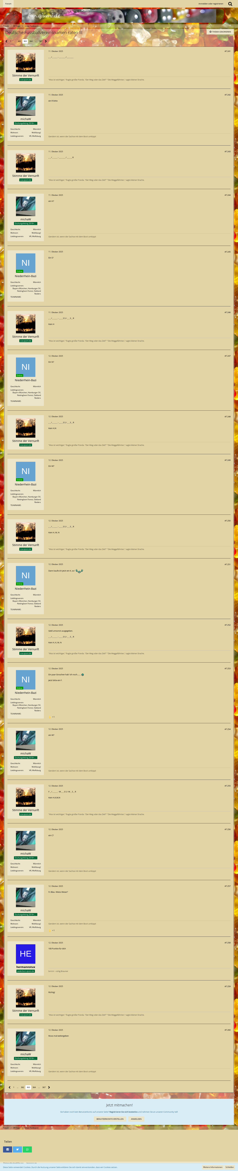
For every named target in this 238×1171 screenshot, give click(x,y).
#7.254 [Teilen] (228, 729)
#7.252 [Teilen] (228, 625)
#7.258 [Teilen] (228, 942)
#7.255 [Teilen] (228, 785)
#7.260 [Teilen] (228, 1030)
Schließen (230, 1167)
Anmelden (136, 1119)
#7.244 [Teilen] (228, 195)
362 (19, 41)
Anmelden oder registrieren (211, 3)
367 (40, 41)
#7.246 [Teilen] (228, 312)
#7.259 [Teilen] (228, 986)
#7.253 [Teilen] (228, 668)
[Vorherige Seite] (6, 41)
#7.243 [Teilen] (228, 151)
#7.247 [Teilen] (228, 355)
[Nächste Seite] (46, 41)
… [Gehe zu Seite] (14, 41)
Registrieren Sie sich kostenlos (123, 1111)
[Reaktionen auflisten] (51, 717)
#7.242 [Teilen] (228, 94)
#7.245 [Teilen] (228, 251)
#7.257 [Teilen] (228, 886)
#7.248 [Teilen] (228, 416)
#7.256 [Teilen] (228, 829)
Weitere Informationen (212, 1167)
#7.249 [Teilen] (228, 460)
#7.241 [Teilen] (228, 51)
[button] (7, 1149)
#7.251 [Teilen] (228, 564)
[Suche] (230, 4)
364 (30, 41)
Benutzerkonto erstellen (110, 1119)
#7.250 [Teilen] (228, 520)
